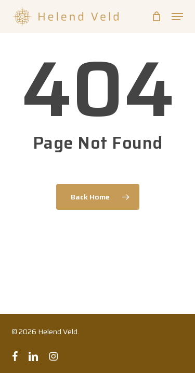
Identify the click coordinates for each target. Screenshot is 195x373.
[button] (177, 16)
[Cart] (156, 16)
